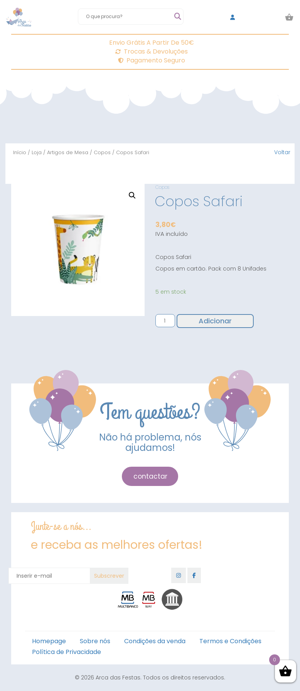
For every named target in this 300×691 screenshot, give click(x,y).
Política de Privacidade (66, 651)
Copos (102, 152)
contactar (150, 476)
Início (19, 152)
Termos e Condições (230, 641)
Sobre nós (95, 641)
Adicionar (215, 321)
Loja (37, 152)
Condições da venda (154, 641)
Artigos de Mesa (67, 152)
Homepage (49, 641)
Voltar (282, 152)
